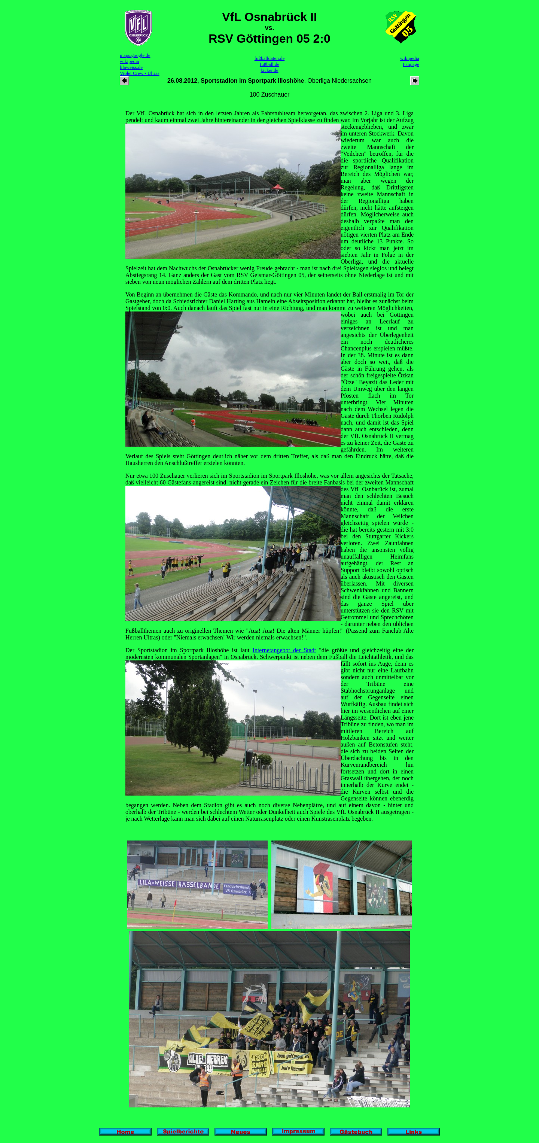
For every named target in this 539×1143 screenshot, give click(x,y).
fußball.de (269, 64)
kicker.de (269, 70)
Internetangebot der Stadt (284, 650)
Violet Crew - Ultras (139, 73)
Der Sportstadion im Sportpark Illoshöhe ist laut (189, 650)
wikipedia (129, 61)
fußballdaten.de (270, 58)
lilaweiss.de (131, 67)
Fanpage (411, 64)
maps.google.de (135, 55)
